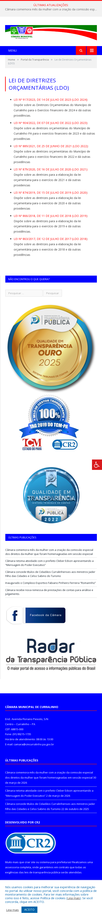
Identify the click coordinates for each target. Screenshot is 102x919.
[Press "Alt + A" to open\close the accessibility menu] (97, 465)
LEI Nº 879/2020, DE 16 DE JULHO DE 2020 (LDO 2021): (51, 169)
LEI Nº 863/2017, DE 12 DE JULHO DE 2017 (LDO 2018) (50, 239)
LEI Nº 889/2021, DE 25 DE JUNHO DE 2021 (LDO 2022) (51, 146)
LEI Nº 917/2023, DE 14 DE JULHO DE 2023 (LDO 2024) (50, 100)
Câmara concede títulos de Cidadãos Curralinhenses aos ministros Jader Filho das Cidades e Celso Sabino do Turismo (50, 574)
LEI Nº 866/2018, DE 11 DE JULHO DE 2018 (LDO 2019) (50, 216)
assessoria (12, 867)
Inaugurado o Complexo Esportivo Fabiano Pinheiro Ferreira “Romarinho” (50, 583)
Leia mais (73, 898)
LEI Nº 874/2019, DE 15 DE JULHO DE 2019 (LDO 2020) (50, 192)
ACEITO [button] (29, 909)
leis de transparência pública (42, 872)
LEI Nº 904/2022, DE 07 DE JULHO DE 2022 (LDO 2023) (50, 123)
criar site (30, 862)
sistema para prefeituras (55, 862)
